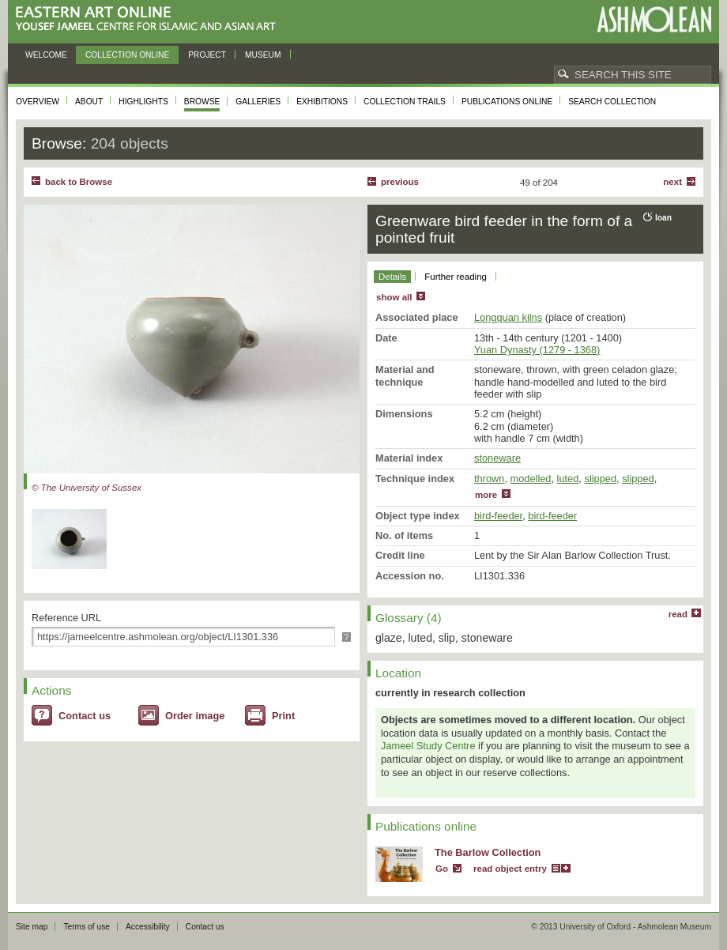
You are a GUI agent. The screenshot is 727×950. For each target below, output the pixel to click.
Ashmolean (654, 19)
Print (283, 716)
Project (207, 55)
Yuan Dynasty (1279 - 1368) (537, 350)
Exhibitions (322, 101)
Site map (31, 926)
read (678, 614)
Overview (37, 101)
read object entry (510, 868)
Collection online (127, 55)
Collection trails (405, 101)
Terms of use (86, 926)
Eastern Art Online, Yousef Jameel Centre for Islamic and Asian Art (150, 19)
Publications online (506, 101)
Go (441, 868)
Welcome (46, 55)
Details (392, 276)
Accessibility (148, 926)
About (89, 101)
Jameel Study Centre (428, 746)
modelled (531, 478)
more (486, 495)
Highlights (143, 101)
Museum (263, 55)
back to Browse (78, 182)
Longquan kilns (508, 317)
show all (394, 297)
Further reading (455, 276)
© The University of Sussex (86, 487)
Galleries (258, 101)
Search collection (612, 101)
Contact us (84, 716)
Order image (194, 716)
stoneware (497, 458)
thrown (489, 478)
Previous (400, 182)
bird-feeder (498, 516)
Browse (202, 101)
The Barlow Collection (488, 852)
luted (568, 478)
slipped (600, 478)
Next (672, 182)
